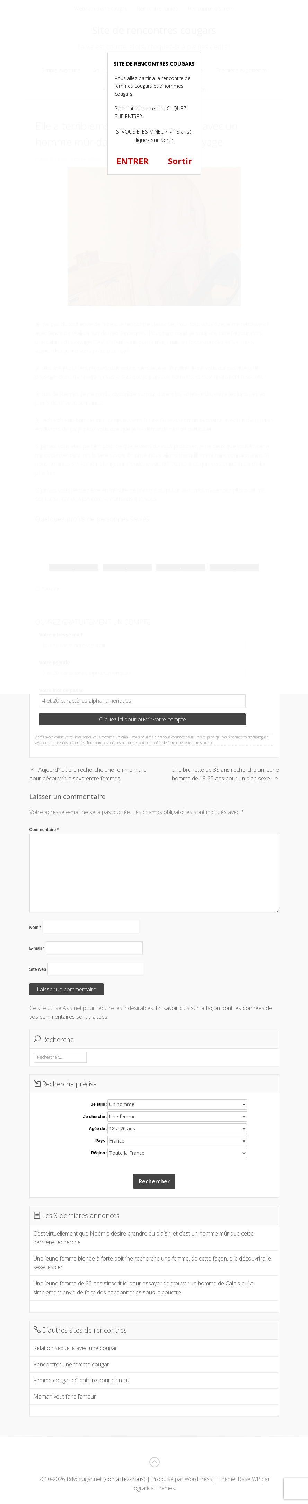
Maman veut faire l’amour (64, 1396)
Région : (99, 1153)
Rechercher (154, 1181)
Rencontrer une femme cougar (71, 1364)
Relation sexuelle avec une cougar (75, 1348)
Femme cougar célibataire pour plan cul (81, 1380)
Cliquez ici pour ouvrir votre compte (142, 719)
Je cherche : (95, 1116)
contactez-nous (124, 1479)
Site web (37, 969)
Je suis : (99, 1104)
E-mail (37, 948)
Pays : (101, 1140)
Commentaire (44, 829)
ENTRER (132, 160)
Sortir (180, 160)
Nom (35, 927)
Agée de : (98, 1128)
